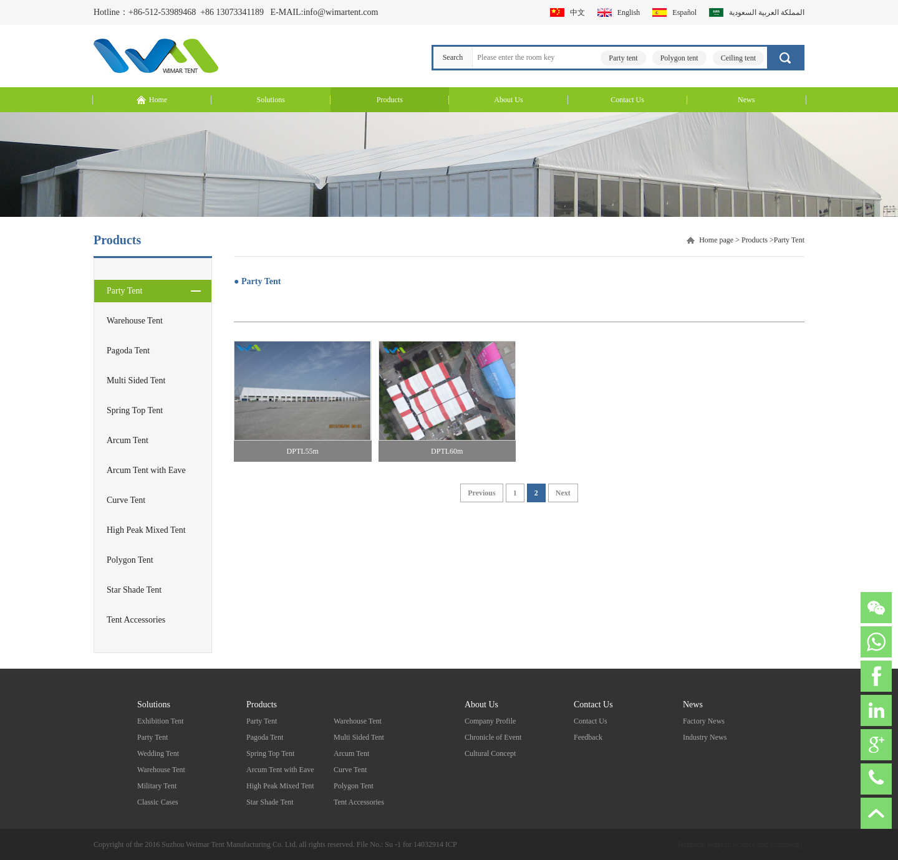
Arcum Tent (127, 440)
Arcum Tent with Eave (146, 470)
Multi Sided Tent (136, 380)
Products (754, 240)
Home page (716, 240)
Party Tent (124, 290)
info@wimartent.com (340, 12)
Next (563, 493)
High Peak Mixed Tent (146, 530)
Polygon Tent (130, 560)
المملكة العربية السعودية (766, 12)
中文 (577, 12)
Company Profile (490, 721)
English (628, 12)
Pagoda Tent (128, 350)
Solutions (153, 704)
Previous (481, 493)
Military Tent (156, 785)
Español (684, 12)
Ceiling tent (738, 58)
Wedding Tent (158, 753)
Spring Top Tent (135, 410)
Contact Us (593, 704)
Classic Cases (157, 802)
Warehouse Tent (135, 320)
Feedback (588, 737)
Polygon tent (679, 58)
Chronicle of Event (493, 737)
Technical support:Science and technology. (740, 844)
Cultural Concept (490, 753)
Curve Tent (126, 500)
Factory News (704, 721)
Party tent (623, 58)
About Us (481, 704)
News (693, 704)
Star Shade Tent (134, 590)
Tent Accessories (136, 619)
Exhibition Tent (160, 721)
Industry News (705, 737)
